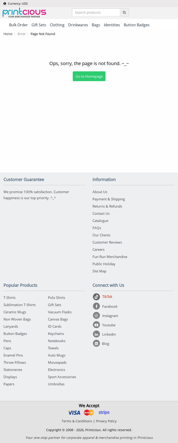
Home (8, 34)
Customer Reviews (107, 242)
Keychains (56, 333)
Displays (10, 376)
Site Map (99, 271)
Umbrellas (56, 384)
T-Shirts (9, 297)
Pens (7, 340)
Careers (98, 249)
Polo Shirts (56, 297)
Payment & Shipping (108, 199)
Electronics (56, 369)
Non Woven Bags (17, 319)
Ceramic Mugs (14, 312)
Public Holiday (103, 263)
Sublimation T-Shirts (19, 304)
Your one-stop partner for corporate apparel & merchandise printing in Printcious (89, 437)
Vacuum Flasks (60, 312)
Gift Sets (54, 304)
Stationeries (12, 369)
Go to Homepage (89, 76)
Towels (53, 348)
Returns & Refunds (107, 206)
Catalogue (100, 220)
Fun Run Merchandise (109, 256)
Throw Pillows (14, 362)
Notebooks (56, 340)
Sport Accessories (62, 376)
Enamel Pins (13, 355)
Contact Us (101, 213)
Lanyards (10, 326)
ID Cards (54, 326)
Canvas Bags (58, 319)
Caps (7, 348)
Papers (8, 384)
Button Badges (15, 333)
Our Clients (101, 235)
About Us (99, 191)
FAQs (96, 227)
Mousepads (57, 362)
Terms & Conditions (77, 421)
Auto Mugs (56, 355)
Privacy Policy (106, 421)
